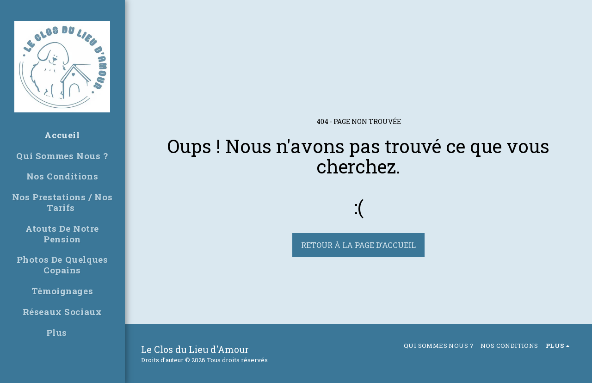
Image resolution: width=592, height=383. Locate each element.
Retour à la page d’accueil (358, 245)
